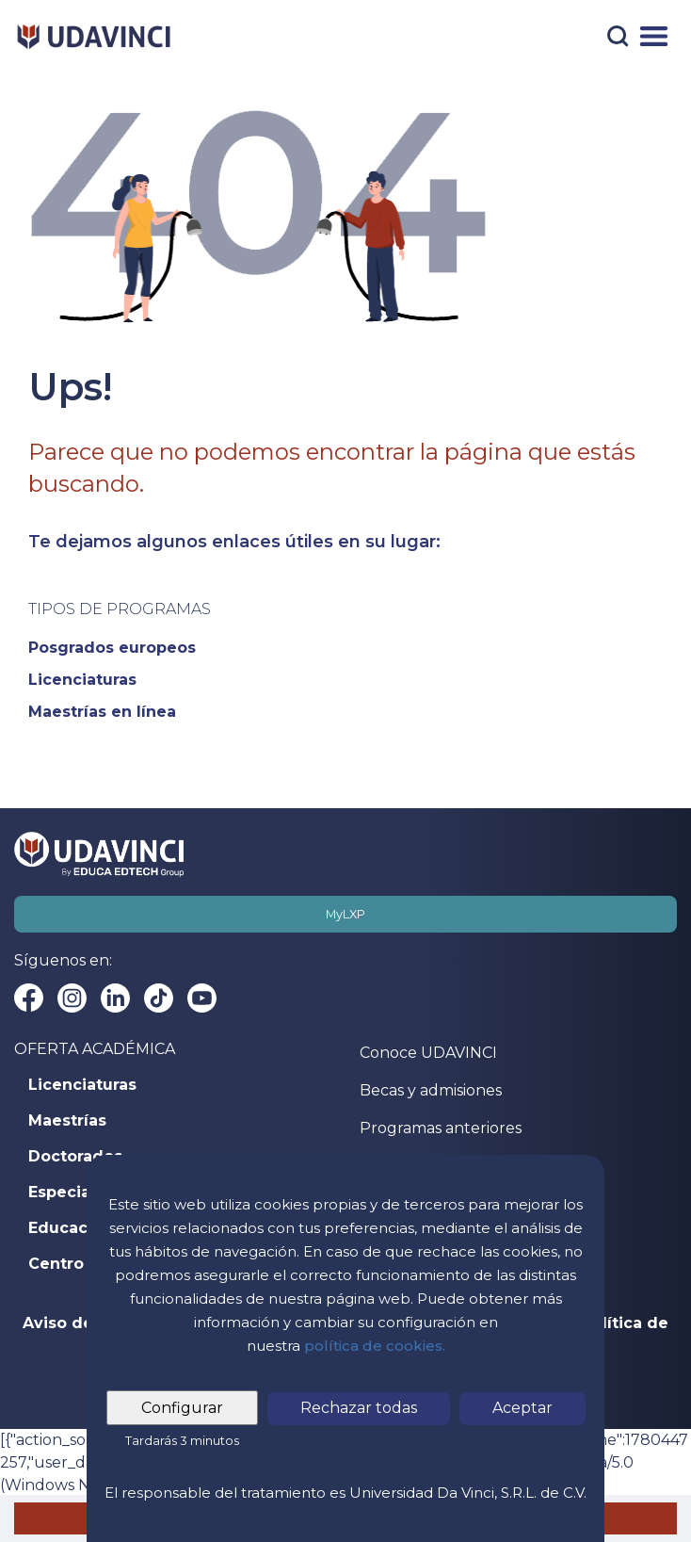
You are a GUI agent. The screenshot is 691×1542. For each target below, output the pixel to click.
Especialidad (80, 1192)
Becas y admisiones (431, 1090)
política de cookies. (374, 1346)
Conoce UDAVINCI (428, 1053)
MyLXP (345, 914)
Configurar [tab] (182, 1408)
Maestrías (67, 1120)
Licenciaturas (82, 1085)
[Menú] (653, 36)
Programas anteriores (441, 1128)
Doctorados (75, 1156)
